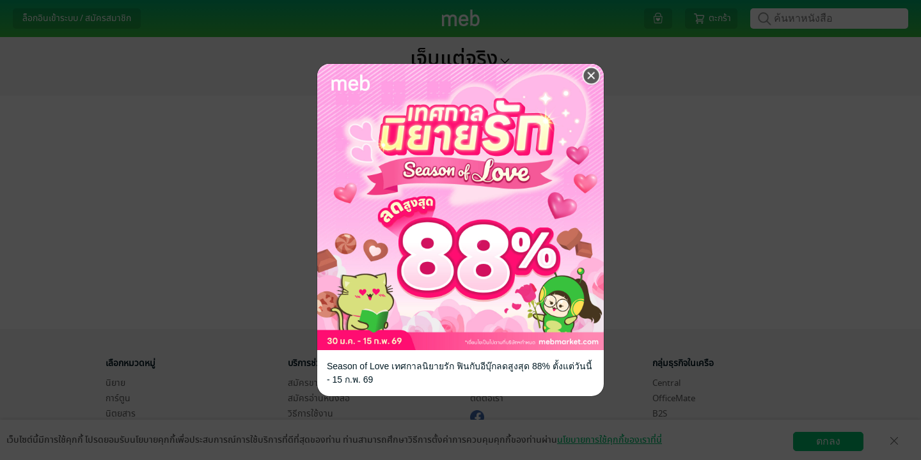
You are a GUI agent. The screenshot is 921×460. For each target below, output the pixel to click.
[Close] (591, 76)
